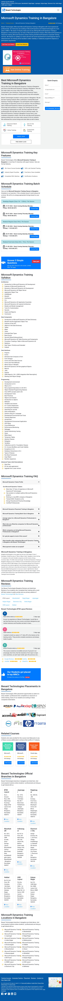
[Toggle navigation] (58, 10)
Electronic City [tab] (17, 601)
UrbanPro (25, 661)
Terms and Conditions (26, 983)
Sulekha (24, 659)
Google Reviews (9, 659)
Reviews (33, 978)
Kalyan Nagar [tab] (6, 601)
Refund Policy (4, 984)
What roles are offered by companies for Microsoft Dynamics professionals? (21, 524)
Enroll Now (21, 136)
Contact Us (40, 978)
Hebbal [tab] (14, 605)
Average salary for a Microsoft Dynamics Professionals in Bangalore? (21, 518)
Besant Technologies (7, 594)
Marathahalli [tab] (16, 598)
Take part (36, 261)
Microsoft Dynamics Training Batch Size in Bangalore (21, 513)
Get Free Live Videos (8, 44)
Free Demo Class (21, 142)
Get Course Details (8, 762)
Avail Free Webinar (22, 44)
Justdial (7, 661)
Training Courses (6, 978)
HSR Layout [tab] (6, 605)
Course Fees (34, 208)
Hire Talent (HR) (5, 980)
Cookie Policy (34, 983)
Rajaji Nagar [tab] (26, 598)
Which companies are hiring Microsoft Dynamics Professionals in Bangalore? (21, 530)
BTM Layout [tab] (6, 598)
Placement (27, 978)
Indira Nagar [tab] (27, 601)
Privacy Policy (41, 983)
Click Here (27, 677)
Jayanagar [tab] (35, 598)
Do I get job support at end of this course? (21, 536)
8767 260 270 (10, 1)
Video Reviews (19, 594)
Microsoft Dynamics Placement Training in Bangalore (21, 509)
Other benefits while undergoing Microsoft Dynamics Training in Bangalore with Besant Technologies (21, 541)
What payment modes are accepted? (21, 546)
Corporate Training (17, 978)
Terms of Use (12, 984)
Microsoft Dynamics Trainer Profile (21, 482)
